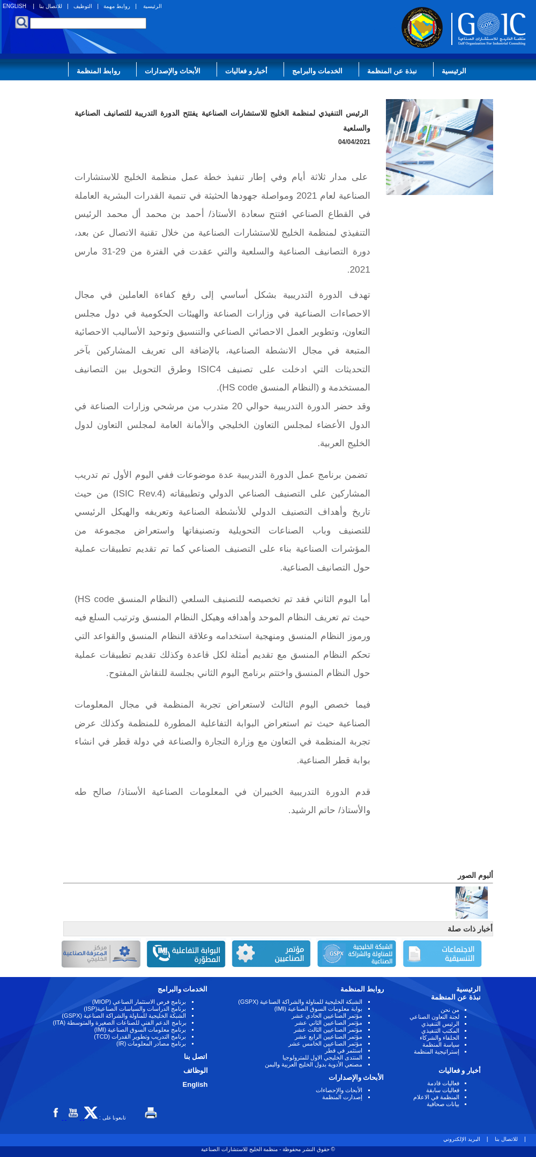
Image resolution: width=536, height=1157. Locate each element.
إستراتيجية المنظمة (436, 1051)
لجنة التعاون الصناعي (434, 1016)
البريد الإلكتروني (461, 1139)
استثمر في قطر (343, 1050)
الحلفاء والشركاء (439, 1037)
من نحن (450, 1009)
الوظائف (195, 1070)
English (195, 1084)
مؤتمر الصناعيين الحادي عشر (327, 1015)
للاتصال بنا (50, 6)
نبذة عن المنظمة (392, 71)
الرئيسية (152, 6)
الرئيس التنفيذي (440, 1023)
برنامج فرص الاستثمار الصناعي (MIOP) (139, 1001)
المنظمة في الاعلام (436, 1097)
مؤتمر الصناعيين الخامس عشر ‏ (324, 1043)
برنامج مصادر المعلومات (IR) (151, 1043)
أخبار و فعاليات (246, 71)
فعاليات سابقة (442, 1090)
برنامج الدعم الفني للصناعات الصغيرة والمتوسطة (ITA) (120, 1022)
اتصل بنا (196, 1057)
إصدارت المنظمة (342, 1097)
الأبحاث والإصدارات (172, 71)
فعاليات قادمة (443, 1083)
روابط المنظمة (99, 71)
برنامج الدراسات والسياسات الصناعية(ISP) (135, 1008)
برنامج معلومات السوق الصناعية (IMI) (140, 1029)
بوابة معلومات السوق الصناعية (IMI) (318, 1008)
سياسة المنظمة (440, 1044)
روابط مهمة (116, 6)
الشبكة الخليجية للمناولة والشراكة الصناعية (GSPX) (300, 1001)
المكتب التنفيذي (440, 1030)
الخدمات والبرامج (317, 71)
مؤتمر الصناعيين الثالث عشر (328, 1029)
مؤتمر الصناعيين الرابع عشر (328, 1036)
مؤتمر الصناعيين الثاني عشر (328, 1022)
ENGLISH (14, 6)
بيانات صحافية (443, 1104)
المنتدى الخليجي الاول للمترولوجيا (322, 1057)
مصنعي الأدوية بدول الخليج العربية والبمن (313, 1064)
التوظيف (82, 6)
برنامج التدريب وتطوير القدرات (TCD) (140, 1036)
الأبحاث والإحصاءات (339, 1090)
